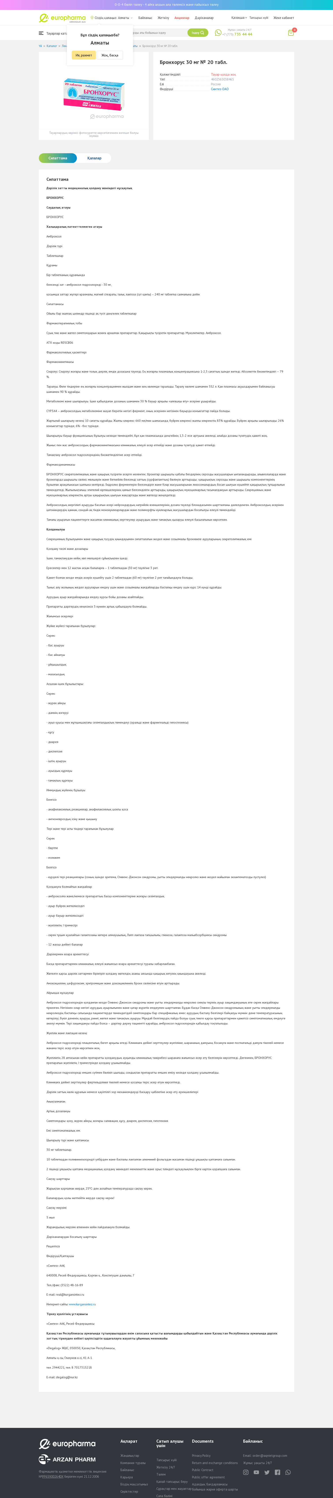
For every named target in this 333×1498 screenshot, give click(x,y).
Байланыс (145, 18)
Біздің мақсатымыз (134, 1484)
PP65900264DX (52, 1476)
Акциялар (181, 18)
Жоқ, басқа (110, 55)
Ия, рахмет (84, 55)
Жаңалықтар (129, 1455)
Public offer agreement (208, 1477)
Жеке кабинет (284, 18)
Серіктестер (129, 1491)
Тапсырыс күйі (258, 18)
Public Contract (202, 1470)
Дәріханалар (204, 18)
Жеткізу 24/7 (165, 1467)
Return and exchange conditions (215, 1463)
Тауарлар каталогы (57, 33)
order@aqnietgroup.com (270, 1455)
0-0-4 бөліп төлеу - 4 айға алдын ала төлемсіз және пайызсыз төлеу (166, 4)
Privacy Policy (201, 1455)
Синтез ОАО (220, 89)
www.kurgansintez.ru (82, 1304)
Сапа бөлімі (164, 1496)
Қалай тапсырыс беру (172, 1481)
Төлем (161, 1474)
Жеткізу (163, 18)
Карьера (126, 1477)
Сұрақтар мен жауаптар (174, 1489)
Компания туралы (133, 1463)
